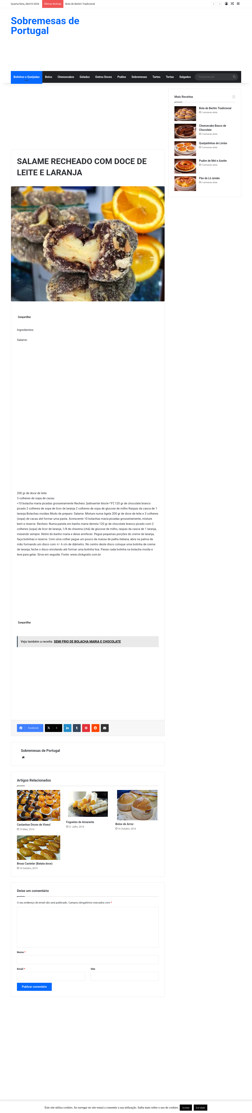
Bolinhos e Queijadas (27, 76)
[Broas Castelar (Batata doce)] (38, 847)
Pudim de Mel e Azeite (213, 160)
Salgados (185, 76)
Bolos (48, 76)
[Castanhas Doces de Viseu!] (38, 805)
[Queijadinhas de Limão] (185, 148)
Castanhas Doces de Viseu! (33, 824)
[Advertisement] (165, 39)
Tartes (156, 76)
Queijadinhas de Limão (213, 143)
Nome (21, 952)
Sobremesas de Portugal (40, 750)
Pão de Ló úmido (209, 178)
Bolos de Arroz (124, 824)
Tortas (170, 76)
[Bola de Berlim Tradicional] (185, 113)
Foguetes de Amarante (80, 822)
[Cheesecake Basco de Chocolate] (185, 131)
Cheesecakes (66, 76)
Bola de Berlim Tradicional (80, 3)
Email (21, 968)
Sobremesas (139, 76)
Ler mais (200, 1107)
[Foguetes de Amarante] (87, 804)
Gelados (85, 76)
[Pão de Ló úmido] (185, 183)
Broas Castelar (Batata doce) (34, 863)
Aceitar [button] (186, 1107)
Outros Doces (103, 76)
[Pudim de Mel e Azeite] (185, 166)
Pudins (121, 76)
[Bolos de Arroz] (137, 805)
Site (93, 968)
